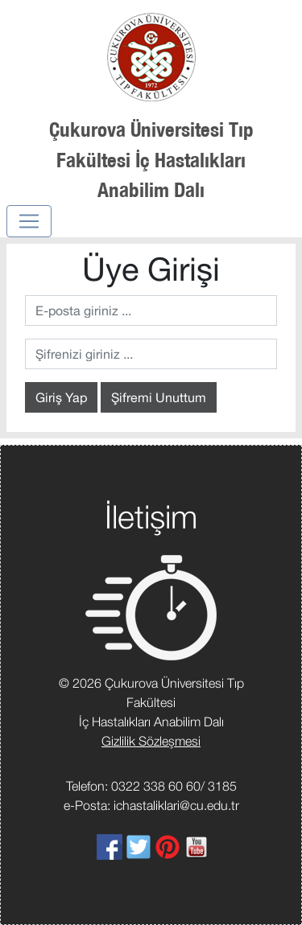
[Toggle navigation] (29, 221)
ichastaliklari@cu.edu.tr (176, 805)
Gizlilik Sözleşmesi (151, 741)
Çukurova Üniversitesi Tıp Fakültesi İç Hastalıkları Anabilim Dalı (151, 159)
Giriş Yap (61, 397)
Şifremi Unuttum (158, 397)
